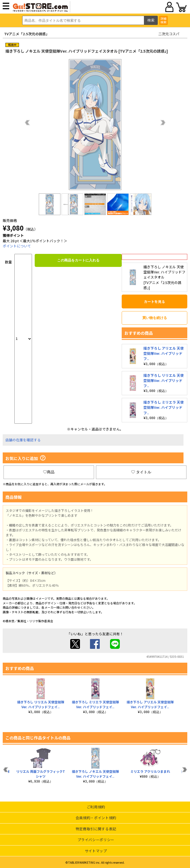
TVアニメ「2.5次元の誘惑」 (26, 33)
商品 (48, 471)
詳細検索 (163, 20)
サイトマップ (96, 850)
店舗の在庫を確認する (23, 439)
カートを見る (154, 301)
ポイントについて (17, 245)
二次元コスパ (168, 33)
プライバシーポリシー (96, 838)
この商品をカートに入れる (78, 260)
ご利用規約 (96, 806)
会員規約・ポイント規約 (96, 816)
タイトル (141, 471)
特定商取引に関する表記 (96, 828)
